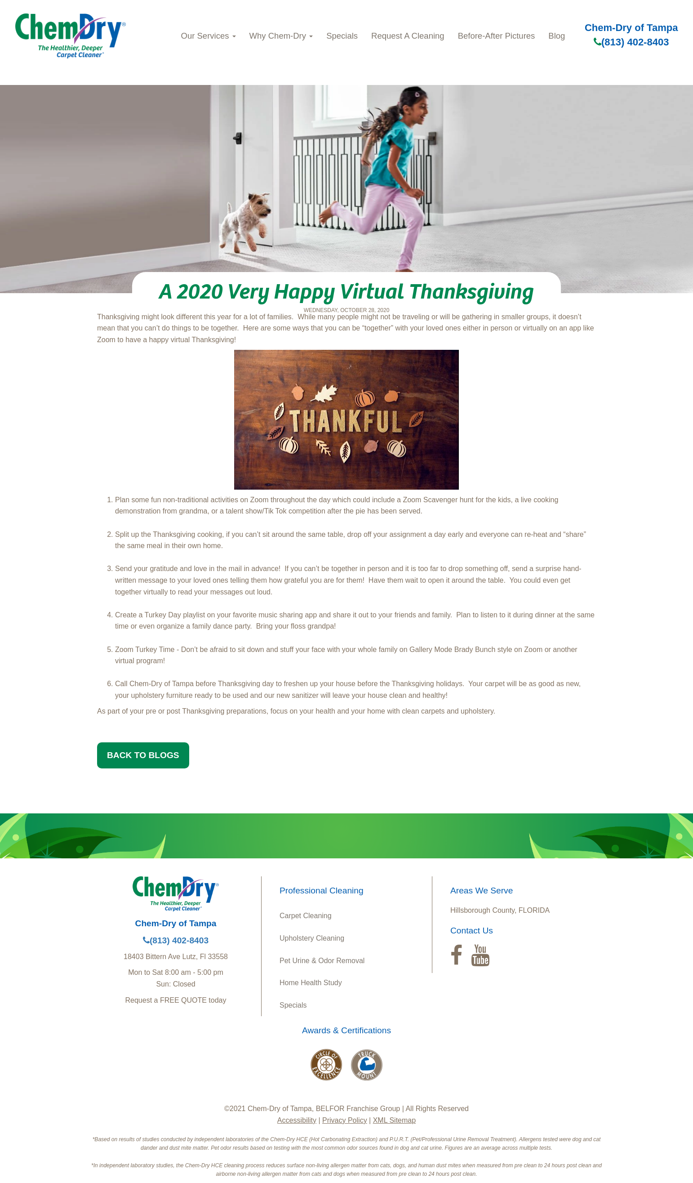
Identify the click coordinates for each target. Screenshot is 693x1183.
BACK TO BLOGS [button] (143, 755)
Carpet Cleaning (306, 916)
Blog (556, 35)
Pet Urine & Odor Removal (322, 960)
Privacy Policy (344, 1120)
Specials (342, 35)
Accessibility (296, 1120)
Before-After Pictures (496, 35)
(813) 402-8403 (631, 42)
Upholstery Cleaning (312, 938)
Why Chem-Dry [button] (281, 35)
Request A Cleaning (407, 35)
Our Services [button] (208, 35)
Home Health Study (311, 983)
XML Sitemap (394, 1120)
